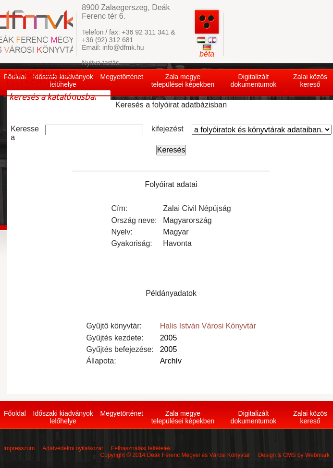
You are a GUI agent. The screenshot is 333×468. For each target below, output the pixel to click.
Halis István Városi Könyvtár (208, 326)
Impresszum (19, 448)
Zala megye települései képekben (183, 80)
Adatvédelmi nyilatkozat (72, 448)
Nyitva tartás (100, 63)
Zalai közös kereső (310, 80)
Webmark (317, 455)
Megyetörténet (121, 77)
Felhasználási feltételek (141, 448)
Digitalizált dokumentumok (254, 80)
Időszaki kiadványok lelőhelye (63, 417)
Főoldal (15, 413)
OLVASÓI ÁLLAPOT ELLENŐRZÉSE (41, 78)
